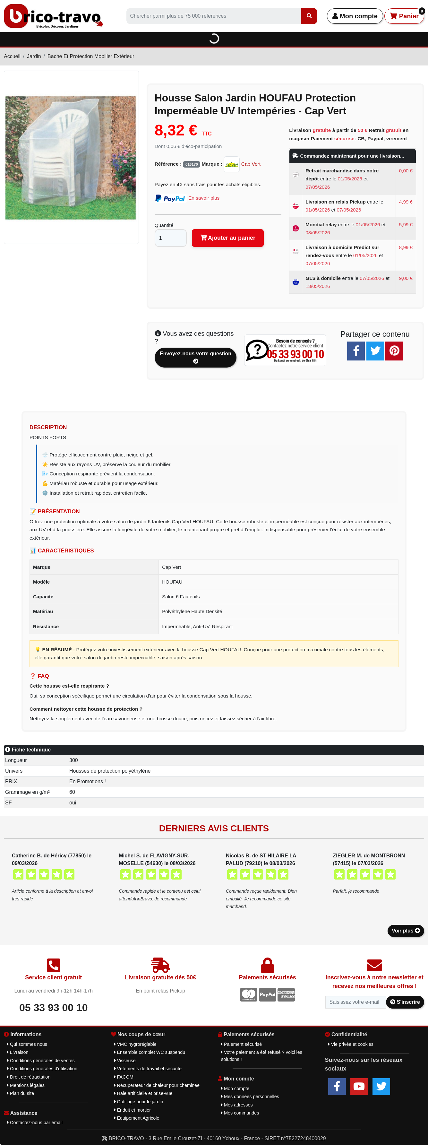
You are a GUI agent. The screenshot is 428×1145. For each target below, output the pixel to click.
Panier (407, 14)
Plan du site (20, 1093)
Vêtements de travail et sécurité (148, 1068)
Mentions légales (26, 1085)
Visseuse (125, 1060)
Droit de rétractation (28, 1077)
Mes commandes (240, 1112)
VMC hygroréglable (135, 1044)
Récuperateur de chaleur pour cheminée (157, 1085)
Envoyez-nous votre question (195, 357)
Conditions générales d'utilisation (42, 1068)
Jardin (34, 56)
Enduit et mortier (132, 1110)
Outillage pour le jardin (138, 1101)
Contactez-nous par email (35, 1122)
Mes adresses (237, 1104)
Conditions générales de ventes (41, 1060)
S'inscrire (405, 1002)
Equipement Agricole (136, 1118)
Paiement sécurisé (241, 1044)
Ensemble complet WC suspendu (149, 1052)
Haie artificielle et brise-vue (143, 1093)
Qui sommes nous (27, 1044)
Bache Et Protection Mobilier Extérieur (90, 56)
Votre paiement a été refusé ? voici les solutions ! (261, 1056)
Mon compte (355, 16)
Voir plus (406, 930)
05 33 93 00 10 (53, 1007)
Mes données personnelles (250, 1096)
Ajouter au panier (227, 238)
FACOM (123, 1077)
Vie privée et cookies (351, 1044)
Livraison (18, 1052)
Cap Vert (242, 164)
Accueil (12, 56)
